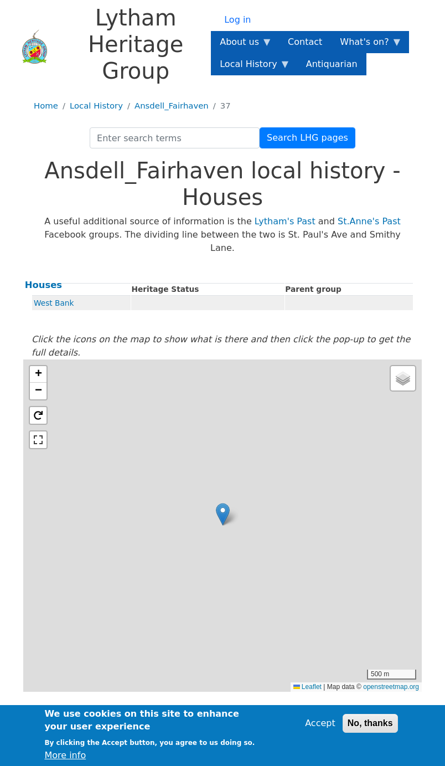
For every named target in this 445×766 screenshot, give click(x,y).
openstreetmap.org (391, 687)
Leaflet (307, 687)
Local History (96, 106)
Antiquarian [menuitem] (332, 64)
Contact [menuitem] (305, 42)
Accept (320, 723)
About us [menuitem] (241, 45)
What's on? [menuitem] (366, 45)
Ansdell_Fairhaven (171, 106)
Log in (237, 19)
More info (65, 755)
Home (46, 106)
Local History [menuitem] (250, 67)
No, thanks (370, 723)
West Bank (54, 303)
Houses (43, 285)
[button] (223, 514)
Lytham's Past (285, 221)
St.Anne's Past (369, 221)
